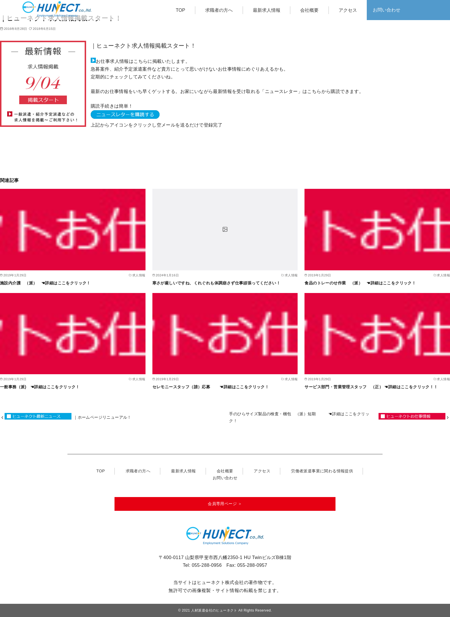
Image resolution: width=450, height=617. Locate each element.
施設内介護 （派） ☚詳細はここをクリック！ (47, 283)
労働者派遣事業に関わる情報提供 (322, 471)
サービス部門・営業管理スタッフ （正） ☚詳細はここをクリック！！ (373, 387)
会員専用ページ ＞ (225, 503)
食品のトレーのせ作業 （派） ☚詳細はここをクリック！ (362, 283)
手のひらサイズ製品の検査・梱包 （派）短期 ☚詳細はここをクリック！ (299, 417)
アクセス (348, 10)
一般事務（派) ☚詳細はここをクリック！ (42, 387)
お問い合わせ (386, 9)
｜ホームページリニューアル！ (102, 417)
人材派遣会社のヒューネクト (214, 610)
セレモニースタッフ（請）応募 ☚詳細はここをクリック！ (212, 387)
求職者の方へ (219, 10)
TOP (180, 10)
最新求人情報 (266, 10)
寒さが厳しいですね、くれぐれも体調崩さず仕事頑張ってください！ (216, 283)
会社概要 (309, 10)
